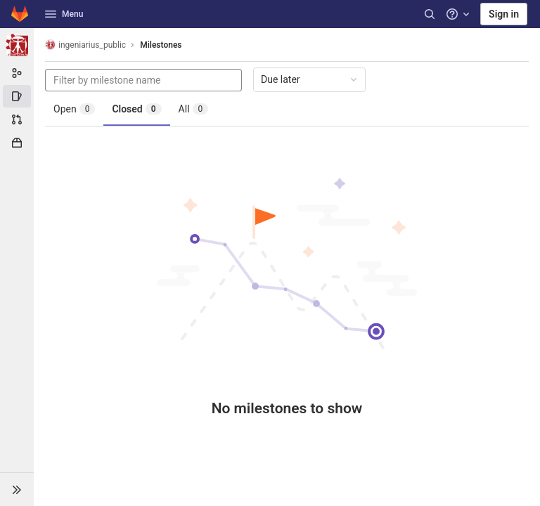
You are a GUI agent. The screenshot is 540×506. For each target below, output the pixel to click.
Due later (310, 79)
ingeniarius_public (85, 44)
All (194, 109)
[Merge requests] (17, 119)
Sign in (504, 14)
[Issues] (17, 96)
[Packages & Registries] (17, 142)
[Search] (429, 14)
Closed (136, 109)
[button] (17, 489)
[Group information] (17, 73)
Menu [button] (64, 14)
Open (74, 109)
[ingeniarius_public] (17, 45)
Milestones (160, 45)
